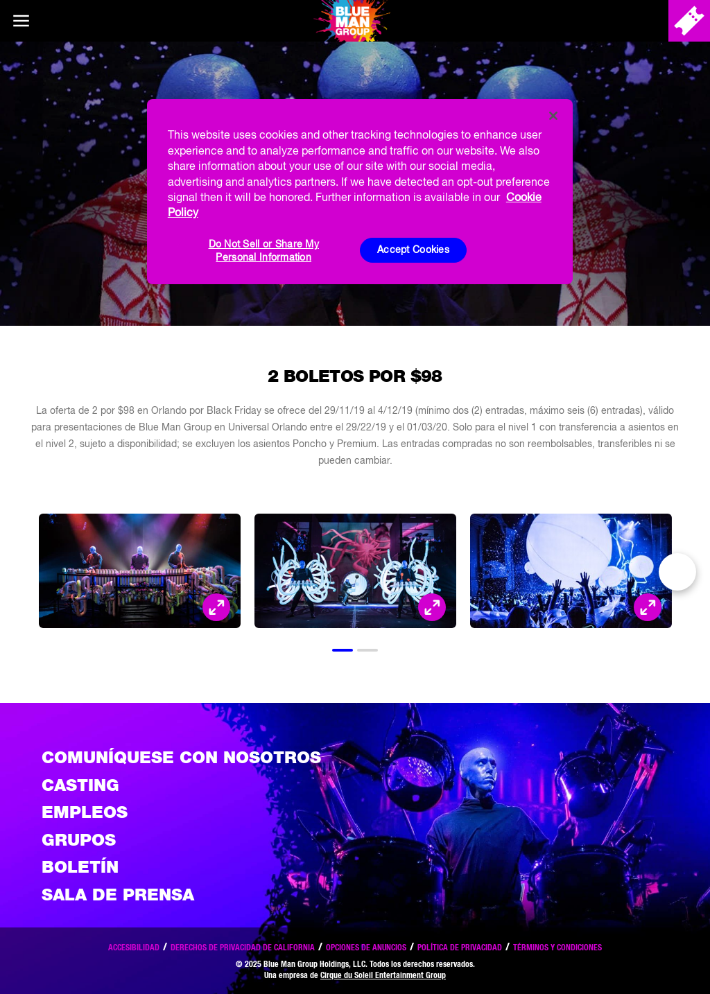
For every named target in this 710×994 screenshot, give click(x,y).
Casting (80, 785)
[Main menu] (21, 21)
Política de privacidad (459, 947)
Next (677, 572)
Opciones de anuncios (366, 947)
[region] (360, 191)
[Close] (553, 116)
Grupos (79, 840)
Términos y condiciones (557, 947)
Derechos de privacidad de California (243, 947)
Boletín (80, 867)
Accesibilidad (133, 947)
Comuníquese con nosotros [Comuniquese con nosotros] (181, 757)
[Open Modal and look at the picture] (216, 607)
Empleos (85, 812)
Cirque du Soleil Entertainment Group (383, 975)
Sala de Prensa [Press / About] (118, 894)
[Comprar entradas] (689, 21)
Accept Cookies (413, 249)
